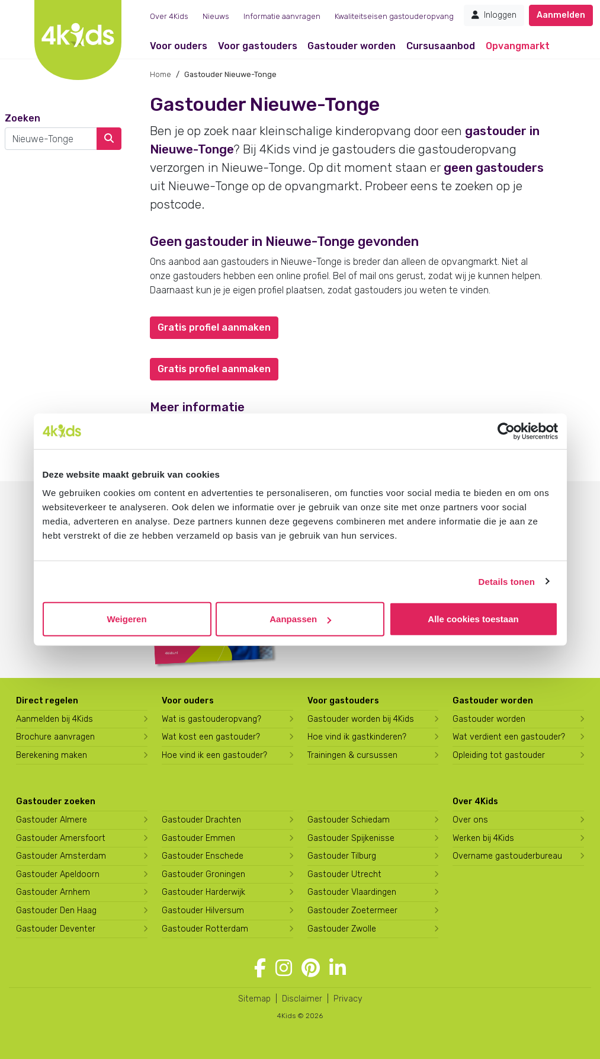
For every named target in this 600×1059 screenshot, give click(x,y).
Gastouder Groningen (203, 874)
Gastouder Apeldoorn (58, 874)
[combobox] (51, 138)
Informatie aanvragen (281, 16)
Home (160, 74)
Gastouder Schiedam (348, 820)
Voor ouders (178, 46)
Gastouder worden (351, 46)
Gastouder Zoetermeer (352, 911)
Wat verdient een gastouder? (509, 737)
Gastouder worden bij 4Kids (360, 719)
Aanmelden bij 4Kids (54, 719)
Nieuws (216, 16)
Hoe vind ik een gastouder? (214, 755)
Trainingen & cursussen (352, 755)
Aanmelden (561, 15)
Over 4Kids (169, 16)
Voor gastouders (257, 46)
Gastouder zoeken (55, 801)
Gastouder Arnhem (53, 892)
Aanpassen (300, 619)
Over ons (470, 820)
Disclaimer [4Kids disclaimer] (302, 999)
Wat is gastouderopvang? (211, 719)
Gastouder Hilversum (203, 911)
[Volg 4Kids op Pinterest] (310, 968)
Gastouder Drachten (201, 820)
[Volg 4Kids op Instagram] (283, 968)
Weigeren (126, 619)
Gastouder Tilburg (341, 856)
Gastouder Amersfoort (60, 838)
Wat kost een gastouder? (211, 737)
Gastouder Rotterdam (205, 929)
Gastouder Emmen (198, 838)
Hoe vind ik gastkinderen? (356, 737)
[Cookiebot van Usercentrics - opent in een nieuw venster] (506, 431)
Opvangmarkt (518, 46)
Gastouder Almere (51, 820)
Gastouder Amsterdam (61, 856)
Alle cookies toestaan (473, 619)
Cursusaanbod (440, 46)
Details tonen (507, 581)
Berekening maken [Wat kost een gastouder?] (51, 755)
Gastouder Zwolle (341, 929)
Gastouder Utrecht (344, 874)
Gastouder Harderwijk (203, 892)
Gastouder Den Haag (56, 911)
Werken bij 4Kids (483, 838)
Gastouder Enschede (202, 856)
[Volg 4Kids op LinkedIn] (337, 968)
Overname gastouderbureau (507, 856)
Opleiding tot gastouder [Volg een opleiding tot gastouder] (499, 755)
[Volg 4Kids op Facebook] (260, 968)
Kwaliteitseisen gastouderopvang (394, 16)
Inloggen (493, 15)
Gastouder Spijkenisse (350, 838)
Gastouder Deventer (55, 929)
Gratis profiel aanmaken (214, 327)
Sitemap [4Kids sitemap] (254, 999)
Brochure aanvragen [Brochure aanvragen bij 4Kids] (55, 737)
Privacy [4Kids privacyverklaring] (347, 999)
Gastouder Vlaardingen (351, 892)
